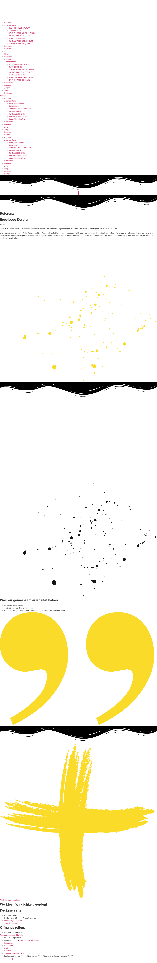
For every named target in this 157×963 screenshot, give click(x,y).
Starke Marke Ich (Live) (17, 119)
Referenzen (8, 46)
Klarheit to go (14, 106)
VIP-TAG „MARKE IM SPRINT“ (20, 36)
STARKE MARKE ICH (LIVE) (19, 44)
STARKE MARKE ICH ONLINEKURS (22, 33)
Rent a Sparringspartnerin (18, 117)
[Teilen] (10, 959)
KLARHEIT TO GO (15, 31)
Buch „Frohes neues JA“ (18, 103)
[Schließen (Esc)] (14, 959)
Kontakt (7, 135)
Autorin (7, 51)
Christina (7, 23)
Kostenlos (8, 57)
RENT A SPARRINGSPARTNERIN (21, 41)
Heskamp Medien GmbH (29, 940)
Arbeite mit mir (10, 25)
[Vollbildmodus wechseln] (6, 959)
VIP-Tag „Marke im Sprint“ (19, 111)
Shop (6, 54)
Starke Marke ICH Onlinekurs (20, 109)
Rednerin (7, 49)
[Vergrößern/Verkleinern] (2, 959)
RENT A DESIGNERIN (17, 38)
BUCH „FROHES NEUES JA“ (19, 28)
